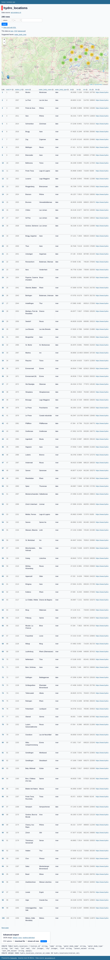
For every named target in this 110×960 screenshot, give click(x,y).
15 (3, 202)
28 (3, 311)
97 (3, 892)
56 (3, 540)
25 (3, 288)
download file (19, 941)
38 (3, 392)
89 (3, 825)
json (11, 31)
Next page (5, 928)
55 (3, 530)
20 (3, 246)
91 (3, 840)
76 (3, 709)
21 (3, 254)
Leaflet (91, 84)
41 (3, 415)
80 (3, 742)
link (96, 89)
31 (3, 337)
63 (3, 600)
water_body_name (45, 89)
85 (3, 789)
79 (3, 735)
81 (3, 753)
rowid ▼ (9, 89)
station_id (18, 89)
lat (71, 89)
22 (3, 262)
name (27, 89)
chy (90, 89)
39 (3, 400)
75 (3, 701)
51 (3, 494)
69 (3, 651)
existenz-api (11, 2)
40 (3, 408)
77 (3, 717)
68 (3, 644)
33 (3, 353)
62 (3, 592)
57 (3, 548)
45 (3, 447)
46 (3, 455)
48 (3, 470)
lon (78, 89)
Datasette (13, 958)
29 (3, 321)
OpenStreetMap (98, 84)
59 (3, 566)
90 (3, 832)
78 (3, 724)
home (3, 2)
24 (3, 277)
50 (3, 486)
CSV (15, 31)
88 (3, 814)
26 (3, 295)
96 (3, 882)
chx (84, 89)
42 (3, 423)
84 (3, 778)
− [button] (4, 42)
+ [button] (4, 39)
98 (3, 900)
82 (3, 760)
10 (3, 163)
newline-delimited (29, 937)
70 (3, 659)
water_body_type (20, 34)
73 (3, 685)
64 (3, 610)
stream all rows (32, 941)
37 (3, 384)
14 (3, 194)
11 (3, 171)
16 (3, 210)
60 (3, 576)
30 (3, 329)
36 (3, 376)
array (20, 937)
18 (3, 226)
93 (3, 858)
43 (3, 431)
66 (3, 626)
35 (3, 368)
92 (3, 850)
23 (3, 269)
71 (3, 667)
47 (3, 462)
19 (3, 236)
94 (3, 866)
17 (3, 218)
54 (3, 522)
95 (3, 874)
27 (3, 303)
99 (3, 908)
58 (3, 558)
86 (3, 796)
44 (3, 439)
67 (3, 636)
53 (3, 514)
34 (3, 360)
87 (3, 807)
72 (3, 677)
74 (3, 693)
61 (3, 584)
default (15, 937)
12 (3, 179)
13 (3, 186)
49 (3, 478)
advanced (21, 31)
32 (3, 345)
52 (3, 504)
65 (3, 618)
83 (3, 768)
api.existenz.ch (16, 12)
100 (3, 918)
